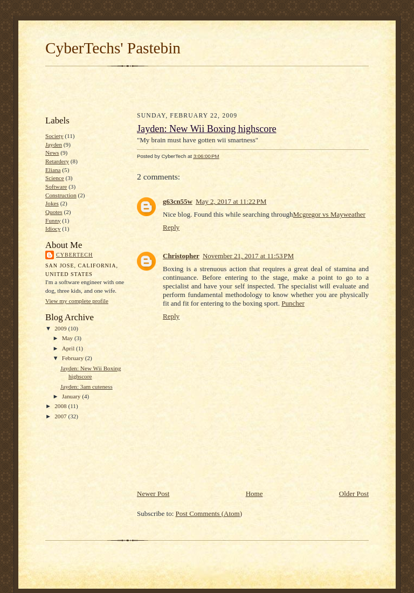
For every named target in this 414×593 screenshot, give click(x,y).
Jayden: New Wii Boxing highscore (207, 128)
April (69, 348)
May (68, 338)
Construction (61, 195)
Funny (53, 220)
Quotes (54, 212)
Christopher (181, 256)
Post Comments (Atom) (209, 513)
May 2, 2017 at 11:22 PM (231, 201)
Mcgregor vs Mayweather (329, 214)
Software (56, 186)
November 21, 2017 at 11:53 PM (248, 256)
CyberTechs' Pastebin (113, 48)
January (72, 396)
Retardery (57, 161)
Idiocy (53, 228)
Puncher (293, 303)
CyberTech (74, 255)
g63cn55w (177, 201)
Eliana (53, 170)
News (52, 152)
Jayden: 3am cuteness (86, 386)
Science (54, 178)
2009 (61, 328)
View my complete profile (76, 301)
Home (254, 493)
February (73, 358)
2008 (61, 406)
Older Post (354, 493)
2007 (61, 416)
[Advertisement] (207, 89)
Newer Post (153, 493)
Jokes (52, 203)
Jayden (53, 144)
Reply (171, 227)
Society (54, 136)
